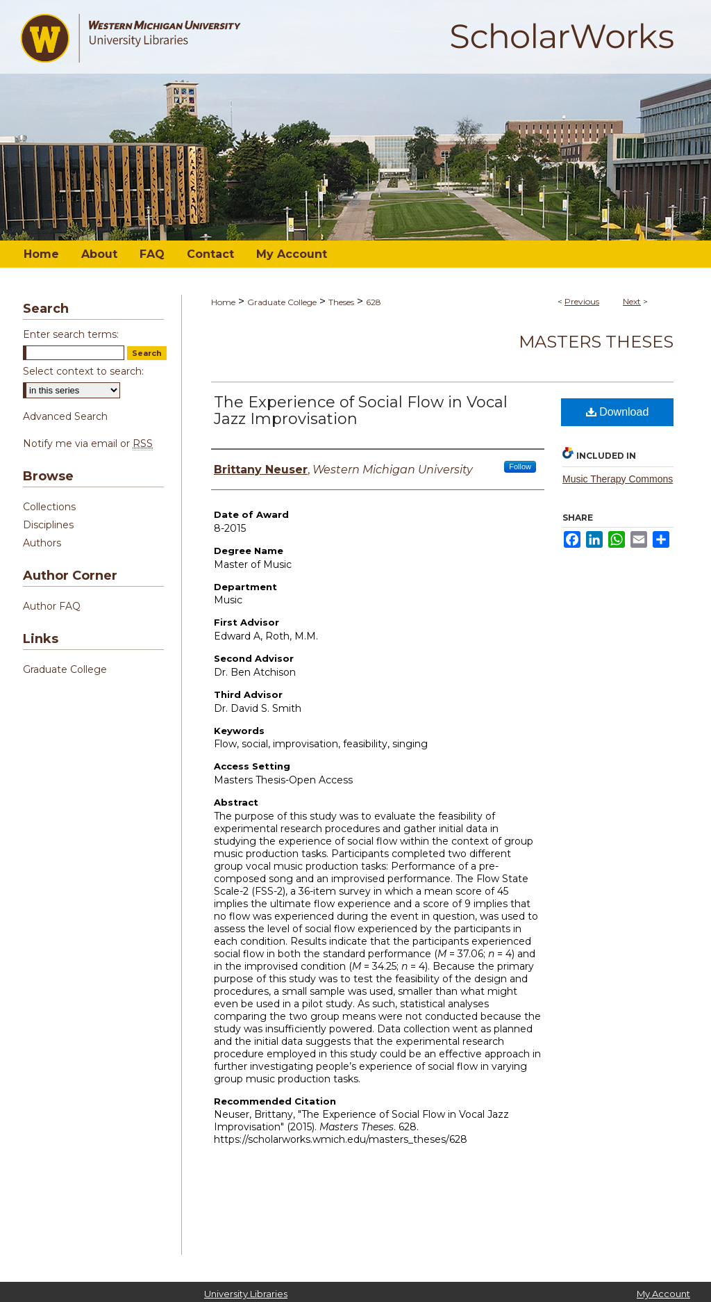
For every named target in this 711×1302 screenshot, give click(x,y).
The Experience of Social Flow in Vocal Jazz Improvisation (361, 410)
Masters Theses (596, 342)
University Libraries (245, 1293)
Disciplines (48, 525)
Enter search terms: (71, 334)
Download (617, 412)
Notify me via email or (88, 443)
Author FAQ (52, 606)
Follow (520, 466)
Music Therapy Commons (617, 479)
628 (373, 302)
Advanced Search (65, 416)
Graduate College (282, 302)
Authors (42, 543)
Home (223, 302)
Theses (341, 302)
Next (632, 301)
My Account (663, 1293)
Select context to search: (83, 371)
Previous (581, 301)
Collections (49, 507)
